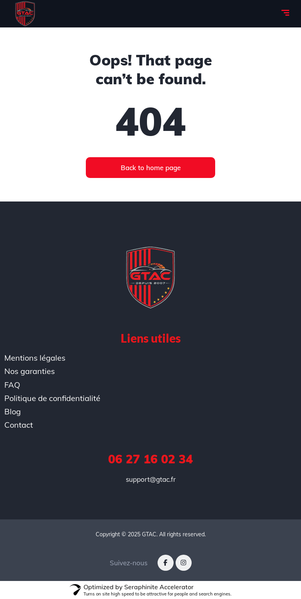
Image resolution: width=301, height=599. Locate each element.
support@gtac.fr (151, 479)
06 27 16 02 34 (150, 459)
